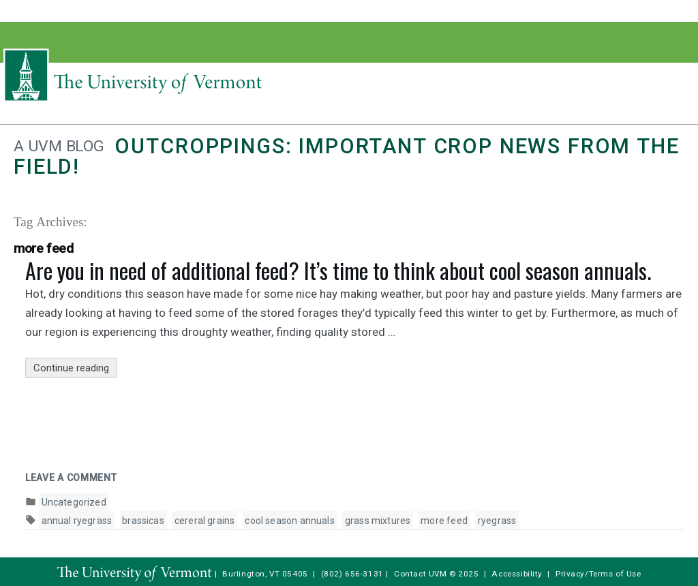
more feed (444, 520)
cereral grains (204, 520)
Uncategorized (74, 502)
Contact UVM (420, 574)
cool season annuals (289, 520)
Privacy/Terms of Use (598, 574)
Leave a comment (71, 477)
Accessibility (517, 574)
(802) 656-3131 (352, 574)
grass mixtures (378, 520)
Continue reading (75, 368)
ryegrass (497, 520)
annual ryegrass (77, 520)
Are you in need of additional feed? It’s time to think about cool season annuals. (338, 270)
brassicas (143, 520)
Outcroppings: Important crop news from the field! (347, 156)
